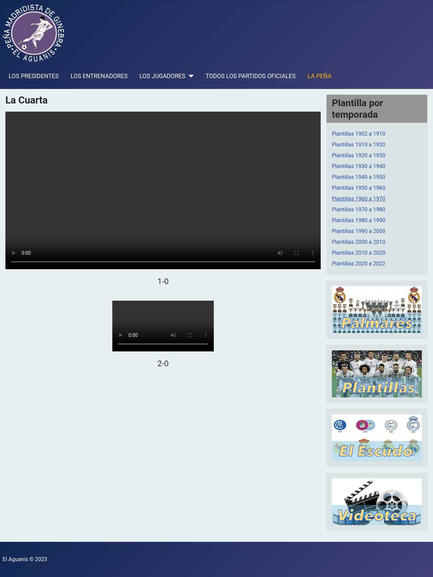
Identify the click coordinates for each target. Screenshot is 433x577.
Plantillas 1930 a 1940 (358, 166)
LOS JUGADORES (162, 76)
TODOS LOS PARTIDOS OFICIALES (251, 76)
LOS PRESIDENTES (34, 76)
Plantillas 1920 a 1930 (358, 155)
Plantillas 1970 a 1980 (358, 209)
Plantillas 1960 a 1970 (358, 198)
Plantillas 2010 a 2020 (358, 253)
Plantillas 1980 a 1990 (358, 220)
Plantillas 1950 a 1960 (358, 188)
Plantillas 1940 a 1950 (358, 177)
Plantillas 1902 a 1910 (358, 134)
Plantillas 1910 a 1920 (358, 144)
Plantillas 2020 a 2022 (358, 263)
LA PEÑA (319, 76)
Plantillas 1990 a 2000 (358, 231)
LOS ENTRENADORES (99, 76)
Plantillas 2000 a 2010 (358, 242)
